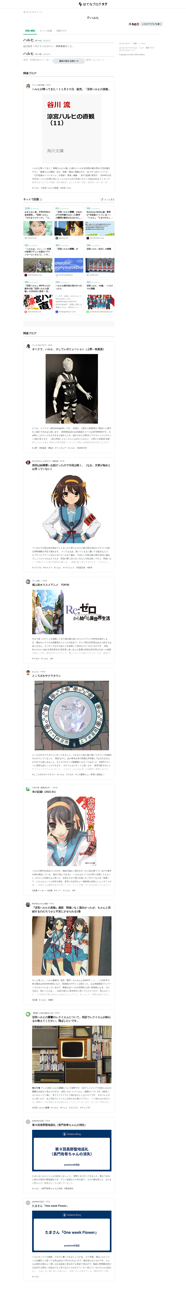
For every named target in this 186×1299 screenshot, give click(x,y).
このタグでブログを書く (151, 24)
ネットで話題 (46, 31)
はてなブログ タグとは (128, 48)
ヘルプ (141, 48)
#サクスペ (47, 567)
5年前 (45, 581)
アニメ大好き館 (38, 85)
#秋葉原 (42, 448)
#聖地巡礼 (69, 1188)
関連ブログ (62, 31)
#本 (73, 890)
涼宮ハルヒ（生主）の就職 (99, 249)
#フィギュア (60, 448)
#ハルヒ (35, 188)
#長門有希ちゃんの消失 (52, 1188)
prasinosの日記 (38, 1121)
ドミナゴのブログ (39, 345)
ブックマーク (32, 208)
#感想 (50, 1000)
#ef (51, 658)
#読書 (49, 890)
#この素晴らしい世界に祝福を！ (90, 774)
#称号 (89, 567)
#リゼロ (35, 658)
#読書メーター (38, 890)
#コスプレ (73, 1107)
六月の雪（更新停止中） (41, 788)
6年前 (55, 788)
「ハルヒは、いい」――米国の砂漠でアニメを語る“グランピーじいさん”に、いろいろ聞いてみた (38, 252)
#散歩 (50, 448)
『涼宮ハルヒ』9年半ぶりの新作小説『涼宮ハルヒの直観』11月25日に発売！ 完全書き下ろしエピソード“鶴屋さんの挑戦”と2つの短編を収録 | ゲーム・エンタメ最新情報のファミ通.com (38, 289)
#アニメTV (85, 1107)
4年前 (50, 345)
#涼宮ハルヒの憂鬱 (41, 1107)
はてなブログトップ (127, 50)
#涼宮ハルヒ (66, 188)
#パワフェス (68, 567)
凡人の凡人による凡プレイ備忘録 (45, 461)
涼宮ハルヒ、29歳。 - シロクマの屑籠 (100, 287)
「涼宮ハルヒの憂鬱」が (67, 249)
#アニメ (64, 1107)
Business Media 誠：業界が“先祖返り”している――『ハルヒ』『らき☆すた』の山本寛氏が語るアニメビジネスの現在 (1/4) (100, 215)
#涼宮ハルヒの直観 (50, 188)
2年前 (48, 85)
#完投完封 (80, 567)
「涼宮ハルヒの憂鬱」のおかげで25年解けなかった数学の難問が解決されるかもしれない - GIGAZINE (69, 215)
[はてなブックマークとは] (41, 199)
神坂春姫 (60, 46)
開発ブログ (150, 48)
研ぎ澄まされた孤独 (40, 904)
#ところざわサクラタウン (44, 774)
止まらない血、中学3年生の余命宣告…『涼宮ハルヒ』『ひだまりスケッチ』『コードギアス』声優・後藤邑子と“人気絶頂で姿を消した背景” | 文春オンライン (38, 215)
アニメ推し (36, 581)
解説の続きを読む (68, 61)
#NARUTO (82, 448)
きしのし (35, 672)
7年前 (48, 1202)
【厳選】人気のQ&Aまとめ (42, 1013)
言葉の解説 (30, 31)
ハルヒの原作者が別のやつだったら (69, 287)
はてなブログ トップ (32, 12)
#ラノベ (57, 890)
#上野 (34, 448)
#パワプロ (36, 567)
